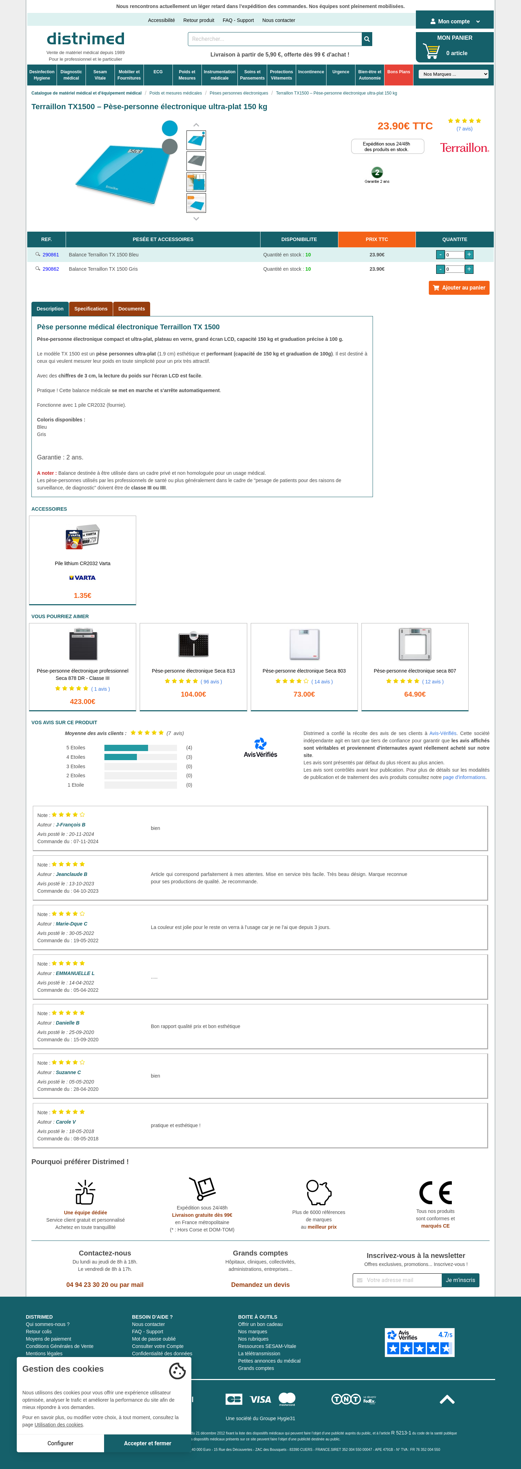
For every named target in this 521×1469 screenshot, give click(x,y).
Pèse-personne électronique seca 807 (415, 671)
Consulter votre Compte (158, 1346)
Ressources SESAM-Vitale (267, 1346)
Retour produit (198, 20)
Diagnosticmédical (71, 75)
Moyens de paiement (48, 1339)
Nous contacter (278, 20)
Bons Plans (398, 71)
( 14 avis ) (322, 681)
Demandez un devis (260, 1284)
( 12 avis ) (432, 681)
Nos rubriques (253, 1339)
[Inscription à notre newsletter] (397, 1280)
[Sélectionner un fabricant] (454, 74)
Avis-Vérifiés (443, 733)
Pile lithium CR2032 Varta (82, 563)
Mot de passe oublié (154, 1339)
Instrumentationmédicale (220, 75)
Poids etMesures (187, 75)
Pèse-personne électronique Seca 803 (304, 671)
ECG (158, 71)
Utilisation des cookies (59, 1424)
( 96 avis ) (211, 681)
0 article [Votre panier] (456, 53)
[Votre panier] (431, 51)
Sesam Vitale (100, 75)
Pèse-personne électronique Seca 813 (193, 671)
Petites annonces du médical (269, 1361)
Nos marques (252, 1331)
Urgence (340, 71)
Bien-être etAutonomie (369, 75)
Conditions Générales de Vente (60, 1346)
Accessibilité (161, 20)
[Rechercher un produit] (275, 39)
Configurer (60, 1443)
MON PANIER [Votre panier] (454, 38)
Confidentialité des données (162, 1353)
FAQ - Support (238, 20)
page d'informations (464, 777)
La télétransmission (259, 1353)
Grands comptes (256, 1368)
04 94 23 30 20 (87, 1284)
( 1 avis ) (100, 689)
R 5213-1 (401, 1433)
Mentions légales (44, 1353)
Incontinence (311, 71)
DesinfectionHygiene (41, 75)
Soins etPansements (252, 75)
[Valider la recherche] (367, 39)
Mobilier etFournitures (129, 75)
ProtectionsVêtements (281, 75)
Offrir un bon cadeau (260, 1324)
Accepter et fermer (147, 1443)
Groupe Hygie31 (277, 1418)
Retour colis (39, 1331)
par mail (131, 1284)
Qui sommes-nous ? (47, 1324)
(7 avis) (465, 129)
